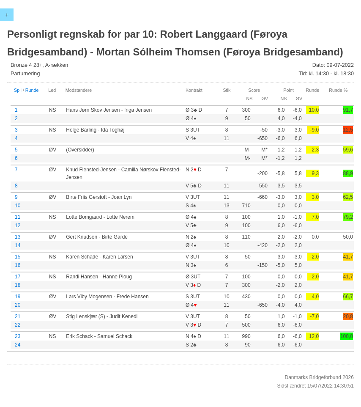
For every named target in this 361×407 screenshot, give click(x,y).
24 (17, 345)
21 (17, 316)
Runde (32, 90)
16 (17, 265)
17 (17, 277)
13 (17, 237)
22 (17, 325)
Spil (18, 90)
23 (17, 336)
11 (17, 217)
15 (17, 257)
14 (17, 245)
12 (17, 225)
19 (17, 297)
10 (17, 206)
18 (17, 285)
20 (17, 305)
